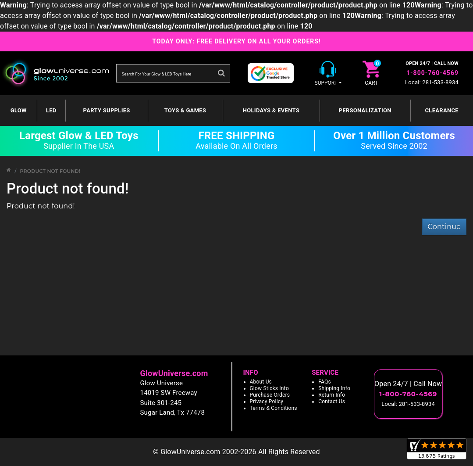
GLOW (19, 110)
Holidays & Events (271, 110)
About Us (261, 382)
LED (51, 110)
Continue (444, 226)
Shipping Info (334, 388)
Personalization (365, 110)
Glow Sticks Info (269, 388)
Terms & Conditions (273, 408)
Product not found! (50, 171)
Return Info (331, 395)
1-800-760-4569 (432, 72)
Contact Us (331, 401)
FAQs (324, 382)
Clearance (442, 110)
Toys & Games (185, 110)
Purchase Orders (270, 395)
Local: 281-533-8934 (432, 82)
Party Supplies (106, 110)
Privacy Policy (267, 401)
